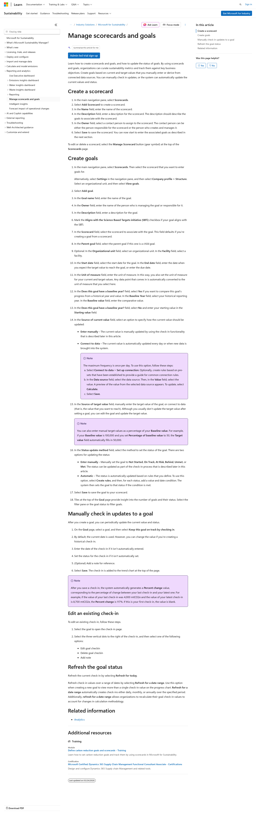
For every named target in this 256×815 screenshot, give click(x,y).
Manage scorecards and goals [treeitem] (24, 99)
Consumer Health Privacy (95, 805)
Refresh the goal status (209, 43)
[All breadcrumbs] (71, 24)
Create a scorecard (207, 30)
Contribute (59, 805)
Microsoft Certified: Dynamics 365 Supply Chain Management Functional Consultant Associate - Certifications (125, 764)
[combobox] (32, 31)
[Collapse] (56, 25)
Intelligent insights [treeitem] (18, 103)
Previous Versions (30, 805)
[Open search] (240, 4)
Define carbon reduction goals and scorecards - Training (97, 750)
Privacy (72, 805)
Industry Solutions (85, 24)
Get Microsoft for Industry (236, 13)
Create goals (204, 35)
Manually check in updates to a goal (216, 39)
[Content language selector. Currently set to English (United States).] (19, 797)
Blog (45, 805)
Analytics (79, 719)
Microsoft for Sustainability (111, 24)
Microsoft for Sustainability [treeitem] (20, 37)
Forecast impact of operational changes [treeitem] (29, 108)
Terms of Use (120, 805)
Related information (207, 48)
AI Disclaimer (10, 805)
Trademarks (137, 805)
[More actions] (185, 24)
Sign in (248, 4)
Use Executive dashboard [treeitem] (21, 75)
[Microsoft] (6, 4)
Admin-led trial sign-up (84, 55)
